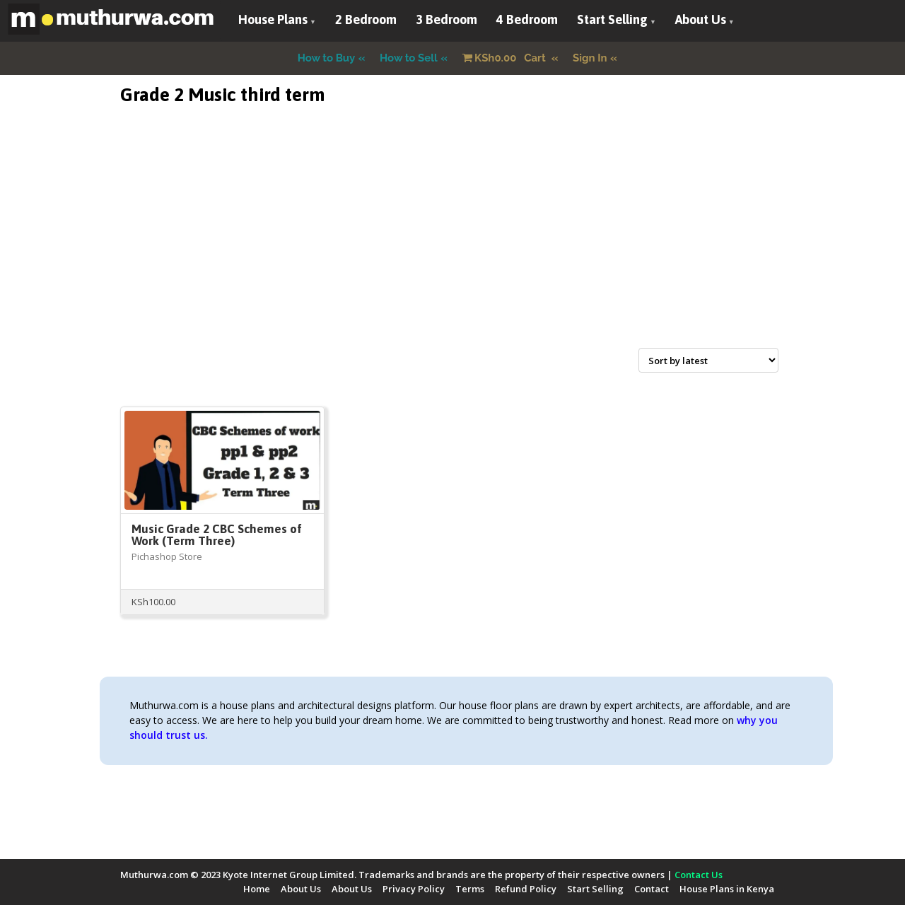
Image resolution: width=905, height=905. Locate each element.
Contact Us (699, 874)
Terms (469, 888)
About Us (700, 19)
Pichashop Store (167, 556)
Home (256, 888)
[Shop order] (708, 360)
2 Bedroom (366, 19)
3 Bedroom (446, 19)
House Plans (273, 19)
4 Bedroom (527, 19)
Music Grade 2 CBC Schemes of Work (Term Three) (217, 535)
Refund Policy (525, 888)
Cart (505, 58)
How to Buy (327, 58)
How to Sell (409, 58)
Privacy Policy (414, 888)
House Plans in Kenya (726, 888)
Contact (651, 888)
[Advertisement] (452, 243)
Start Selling (612, 19)
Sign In (590, 58)
